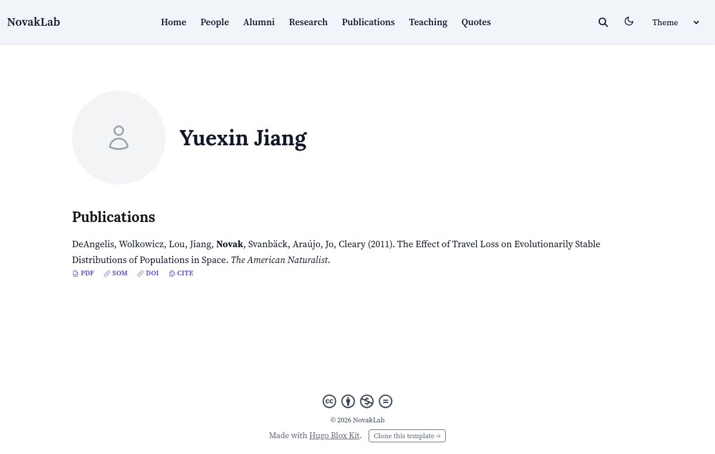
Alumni (258, 21)
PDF (83, 273)
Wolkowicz (141, 243)
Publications (368, 21)
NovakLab (33, 21)
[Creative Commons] (357, 401)
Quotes (476, 21)
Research (308, 21)
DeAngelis (93, 243)
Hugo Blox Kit (335, 435)
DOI (148, 273)
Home (174, 21)
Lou (177, 243)
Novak (229, 243)
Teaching (428, 21)
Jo (329, 243)
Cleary (352, 243)
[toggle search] (603, 22)
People (215, 21)
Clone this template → (407, 436)
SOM (116, 273)
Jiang (200, 243)
